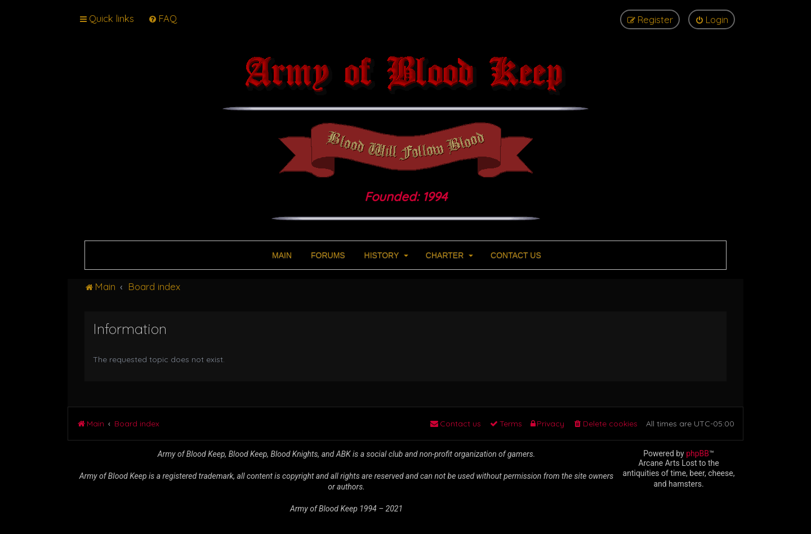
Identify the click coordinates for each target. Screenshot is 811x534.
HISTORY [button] (385, 255)
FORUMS (327, 255)
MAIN (281, 255)
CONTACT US (514, 255)
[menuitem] (162, 18)
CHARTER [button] (448, 255)
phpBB (697, 453)
